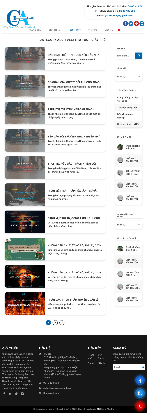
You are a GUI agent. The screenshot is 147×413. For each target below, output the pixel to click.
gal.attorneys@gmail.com (119, 15)
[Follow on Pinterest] (136, 23)
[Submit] (138, 56)
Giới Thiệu (55, 29)
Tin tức (92, 30)
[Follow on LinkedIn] (141, 23)
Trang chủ (91, 356)
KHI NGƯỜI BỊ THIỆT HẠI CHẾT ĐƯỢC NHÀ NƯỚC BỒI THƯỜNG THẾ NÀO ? (133, 172)
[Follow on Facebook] (125, 23)
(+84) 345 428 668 (125, 11)
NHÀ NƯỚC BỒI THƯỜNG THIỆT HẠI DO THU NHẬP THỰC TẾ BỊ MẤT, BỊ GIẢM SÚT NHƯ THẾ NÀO (133, 185)
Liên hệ (109, 30)
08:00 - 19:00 (135, 6)
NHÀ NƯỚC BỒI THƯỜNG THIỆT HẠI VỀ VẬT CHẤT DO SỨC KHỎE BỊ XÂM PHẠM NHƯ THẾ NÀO (133, 160)
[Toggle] (139, 76)
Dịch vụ (75, 29)
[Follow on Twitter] (130, 23)
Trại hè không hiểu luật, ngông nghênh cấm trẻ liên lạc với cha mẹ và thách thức (133, 147)
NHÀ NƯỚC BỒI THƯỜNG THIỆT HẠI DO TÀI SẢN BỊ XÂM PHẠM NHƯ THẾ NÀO (133, 198)
